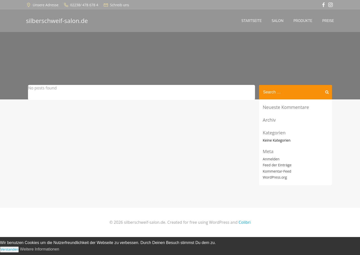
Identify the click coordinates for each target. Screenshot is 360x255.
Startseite (252, 21)
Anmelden (271, 159)
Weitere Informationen (39, 249)
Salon (278, 21)
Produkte (303, 21)
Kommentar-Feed (277, 171)
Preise (328, 21)
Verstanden (9, 249)
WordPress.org (275, 177)
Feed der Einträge (277, 165)
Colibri (244, 222)
